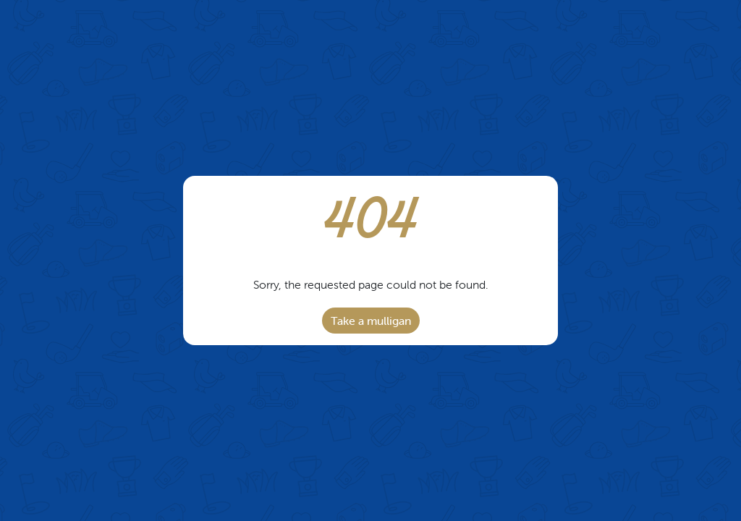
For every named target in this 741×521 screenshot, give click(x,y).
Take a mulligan (371, 320)
